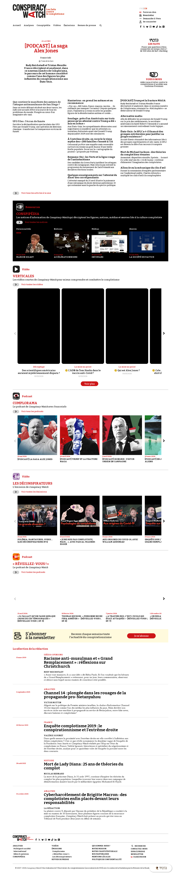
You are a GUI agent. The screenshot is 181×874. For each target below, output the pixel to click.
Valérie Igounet (53, 733)
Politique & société (22, 847)
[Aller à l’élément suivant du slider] (163, 331)
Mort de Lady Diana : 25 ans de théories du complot (83, 764)
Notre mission (99, 847)
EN (145, 7)
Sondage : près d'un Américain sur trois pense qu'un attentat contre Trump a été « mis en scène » (92, 119)
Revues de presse (87, 25)
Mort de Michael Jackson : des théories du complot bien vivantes (143, 151)
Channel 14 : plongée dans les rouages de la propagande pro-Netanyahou (85, 693)
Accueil (17, 25)
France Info (45, 56)
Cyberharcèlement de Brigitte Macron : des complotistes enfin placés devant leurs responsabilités (85, 797)
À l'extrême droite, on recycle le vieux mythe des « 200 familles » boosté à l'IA (90, 138)
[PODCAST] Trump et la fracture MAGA (143, 98)
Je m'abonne (141, 634)
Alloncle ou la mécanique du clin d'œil (143, 165)
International (19, 849)
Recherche (140, 844)
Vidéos (57, 25)
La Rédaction (52, 806)
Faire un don (139, 855)
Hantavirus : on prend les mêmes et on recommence (90, 100)
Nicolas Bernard (54, 772)
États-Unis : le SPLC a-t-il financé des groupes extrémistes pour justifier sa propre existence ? (142, 132)
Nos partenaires (100, 852)
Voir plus (89, 382)
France (48, 720)
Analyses (29, 25)
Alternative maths (131, 114)
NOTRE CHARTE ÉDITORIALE (104, 849)
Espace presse (138, 850)
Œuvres (133, 227)
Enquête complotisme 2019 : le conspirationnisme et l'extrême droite (81, 726)
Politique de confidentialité (106, 858)
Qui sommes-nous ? (101, 844)
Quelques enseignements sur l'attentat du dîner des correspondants (92, 174)
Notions (58, 227)
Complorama (58, 849)
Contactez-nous (139, 847)
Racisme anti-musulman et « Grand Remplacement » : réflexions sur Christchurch (78, 660)
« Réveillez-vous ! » (60, 852)
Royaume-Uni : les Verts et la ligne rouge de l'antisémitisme (91, 156)
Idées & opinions (53, 653)
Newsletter (137, 852)
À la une (46, 39)
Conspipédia (43, 25)
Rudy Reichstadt (53, 670)
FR (140, 7)
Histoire (49, 758)
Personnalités (23, 227)
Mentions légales (101, 855)
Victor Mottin (52, 700)
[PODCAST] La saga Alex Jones (46, 46)
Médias (95, 227)
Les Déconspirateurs (62, 855)
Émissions (69, 25)
